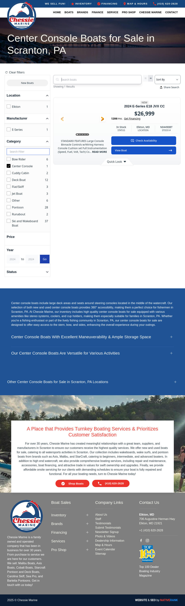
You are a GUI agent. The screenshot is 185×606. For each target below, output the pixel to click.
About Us (101, 514)
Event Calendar (105, 549)
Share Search (169, 87)
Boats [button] (68, 12)
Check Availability (144, 140)
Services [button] (58, 541)
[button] (62, 119)
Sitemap (100, 553)
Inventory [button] (58, 515)
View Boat (144, 150)
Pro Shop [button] (129, 12)
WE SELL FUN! (55, 3)
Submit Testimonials (108, 527)
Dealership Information (109, 540)
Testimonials (103, 523)
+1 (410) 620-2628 (151, 530)
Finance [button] (97, 12)
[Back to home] (21, 15)
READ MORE (99, 151)
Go (45, 259)
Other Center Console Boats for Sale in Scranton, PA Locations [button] (57, 382)
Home (57, 12)
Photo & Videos (105, 536)
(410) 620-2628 (165, 3)
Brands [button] (82, 12)
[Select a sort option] (168, 79)
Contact (171, 12)
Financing (107, 3)
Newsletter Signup (107, 532)
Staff (98, 518)
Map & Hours (135, 3)
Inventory (81, 3)
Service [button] (112, 12)
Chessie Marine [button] (150, 12)
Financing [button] (59, 532)
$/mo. (125, 118)
